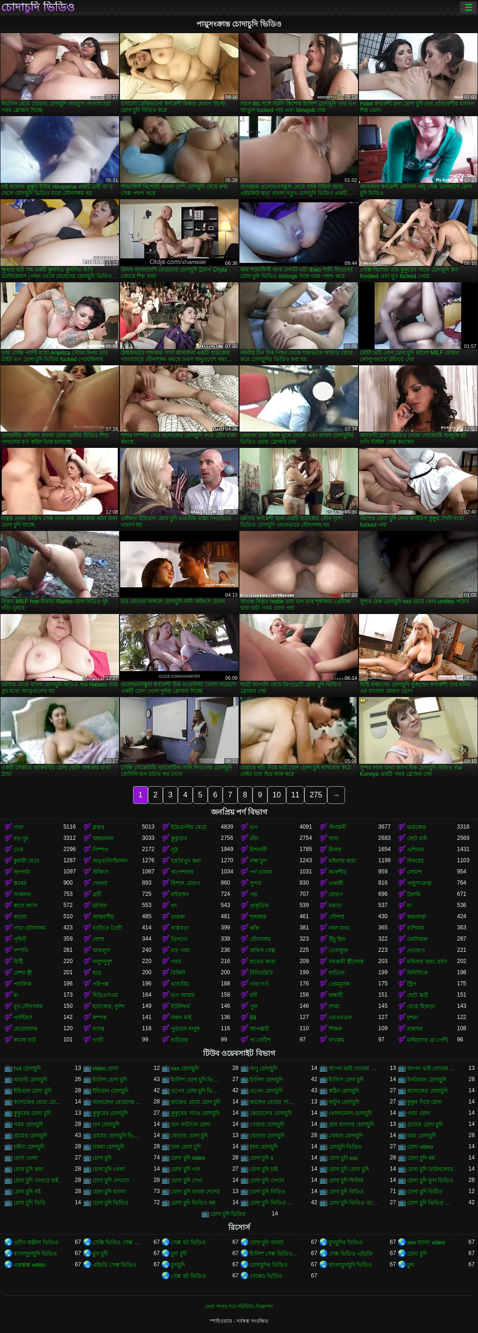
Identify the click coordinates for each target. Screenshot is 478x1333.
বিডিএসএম (105, 995)
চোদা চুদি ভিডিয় (228, 1214)
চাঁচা (254, 838)
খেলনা (99, 883)
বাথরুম (336, 1040)
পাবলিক (22, 984)
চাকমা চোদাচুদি (108, 1147)
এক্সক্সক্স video (29, 1265)
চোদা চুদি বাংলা (109, 1191)
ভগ (254, 827)
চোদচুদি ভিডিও (345, 1147)
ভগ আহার (182, 995)
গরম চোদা (418, 1113)
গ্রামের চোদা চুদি (425, 1124)
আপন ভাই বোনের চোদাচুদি (432, 1068)
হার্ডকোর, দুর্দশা (108, 1006)
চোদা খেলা (25, 1158)
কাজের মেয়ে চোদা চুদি (195, 1102)
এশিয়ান (415, 849)
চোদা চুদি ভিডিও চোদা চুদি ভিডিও (275, 1203)
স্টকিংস (100, 872)
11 (295, 795)
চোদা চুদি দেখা (186, 1180)
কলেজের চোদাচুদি (427, 1091)
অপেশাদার (182, 872)
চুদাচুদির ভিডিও (346, 1242)
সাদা (333, 838)
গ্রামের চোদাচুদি (30, 1135)
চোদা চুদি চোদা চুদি (349, 1169)
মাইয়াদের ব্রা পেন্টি (427, 1040)
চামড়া (335, 905)
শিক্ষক (335, 1029)
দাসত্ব (98, 1029)
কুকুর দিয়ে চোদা (424, 1102)
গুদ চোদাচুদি (106, 1124)
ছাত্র (96, 973)
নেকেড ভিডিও (266, 1276)
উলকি (414, 894)
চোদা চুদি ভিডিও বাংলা (432, 1203)
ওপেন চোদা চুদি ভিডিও (196, 1091)
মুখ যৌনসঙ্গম (28, 1006)
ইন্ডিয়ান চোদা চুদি (32, 1091)
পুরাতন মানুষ (185, 1029)
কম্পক (99, 1017)
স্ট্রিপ (411, 984)
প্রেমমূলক (339, 984)
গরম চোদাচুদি (28, 1124)
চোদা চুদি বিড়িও (267, 1191)
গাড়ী (97, 1040)
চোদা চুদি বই (27, 1191)
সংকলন (22, 894)
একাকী (336, 883)
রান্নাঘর (415, 1029)
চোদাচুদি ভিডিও (38, 7)
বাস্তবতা (180, 928)
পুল (254, 1006)
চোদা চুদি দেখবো (110, 1180)
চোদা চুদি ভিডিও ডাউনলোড (354, 1203)
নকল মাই (181, 1017)
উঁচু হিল (337, 939)
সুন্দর (255, 883)
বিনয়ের (415, 861)
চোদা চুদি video (188, 1158)
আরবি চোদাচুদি (30, 1079)
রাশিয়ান (415, 928)
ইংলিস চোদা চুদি (346, 1079)
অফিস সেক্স (262, 950)
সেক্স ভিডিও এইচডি (351, 1253)
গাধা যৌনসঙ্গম (30, 928)
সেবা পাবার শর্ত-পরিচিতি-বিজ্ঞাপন (239, 1306)
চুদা (410, 1265)
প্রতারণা (416, 950)
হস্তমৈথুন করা (185, 861)
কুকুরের (179, 838)
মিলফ (335, 849)
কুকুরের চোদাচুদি (110, 1113)
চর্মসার (99, 905)
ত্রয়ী (96, 894)
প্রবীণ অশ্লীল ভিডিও (36, 1242)
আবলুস (101, 950)
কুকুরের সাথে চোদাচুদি (195, 1113)
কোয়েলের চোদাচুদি (271, 1113)
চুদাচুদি (178, 1265)
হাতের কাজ (262, 961)
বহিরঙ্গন (180, 894)
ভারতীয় (180, 984)
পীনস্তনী (337, 827)
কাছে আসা (25, 905)
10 (277, 795)
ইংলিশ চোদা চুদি (109, 1079)
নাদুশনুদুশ (102, 961)
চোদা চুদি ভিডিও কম (193, 1203)
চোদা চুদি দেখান (267, 1180)
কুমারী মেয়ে (26, 861)
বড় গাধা (180, 950)
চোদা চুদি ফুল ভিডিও (430, 1180)
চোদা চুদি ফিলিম (346, 1180)
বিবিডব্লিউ (261, 973)
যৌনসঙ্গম (260, 939)
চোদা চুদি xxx (343, 1158)
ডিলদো (179, 939)
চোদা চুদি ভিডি (30, 1203)
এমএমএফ (340, 1017)
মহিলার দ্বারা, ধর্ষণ (427, 961)
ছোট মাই (416, 838)
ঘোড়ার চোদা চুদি (189, 1135)
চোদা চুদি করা (28, 1169)
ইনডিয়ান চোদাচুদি (426, 1079)
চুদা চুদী (100, 1253)
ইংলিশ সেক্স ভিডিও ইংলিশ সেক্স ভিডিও (275, 1253)
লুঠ (174, 849)
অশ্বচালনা (102, 838)
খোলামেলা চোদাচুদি (350, 1113)
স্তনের (20, 883)
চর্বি (253, 995)
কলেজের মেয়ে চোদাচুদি (38, 1102)
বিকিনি (178, 973)
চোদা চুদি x (262, 1158)
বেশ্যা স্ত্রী (23, 973)
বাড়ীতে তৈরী (107, 928)
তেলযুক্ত (338, 950)
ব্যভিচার (180, 1040)
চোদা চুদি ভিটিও (425, 1191)
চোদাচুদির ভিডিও (269, 1265)
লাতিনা (336, 973)
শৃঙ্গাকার (258, 917)
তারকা (178, 917)
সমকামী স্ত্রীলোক (346, 961)
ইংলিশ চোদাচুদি (266, 1079)
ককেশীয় (337, 872)
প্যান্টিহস (23, 1017)
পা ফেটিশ (260, 1040)
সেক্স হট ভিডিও (188, 1242)
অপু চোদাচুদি (263, 1068)
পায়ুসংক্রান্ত (419, 883)
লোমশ (414, 872)
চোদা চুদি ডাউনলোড (430, 1169)
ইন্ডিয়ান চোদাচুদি (110, 1091)
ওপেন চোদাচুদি (266, 1091)
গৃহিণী (20, 939)
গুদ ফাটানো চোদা (190, 1124)
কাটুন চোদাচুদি (344, 1102)
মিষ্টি (18, 961)
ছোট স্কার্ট (417, 995)
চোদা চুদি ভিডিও (110, 1203)
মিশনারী (258, 849)
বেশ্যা (98, 939)
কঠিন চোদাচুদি (344, 1091)
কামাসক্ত (416, 917)
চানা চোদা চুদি (186, 1147)
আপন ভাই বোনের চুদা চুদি (354, 1068)
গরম (176, 961)
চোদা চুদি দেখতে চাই (36, 1180)
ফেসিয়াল (417, 939)
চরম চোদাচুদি (421, 1135)
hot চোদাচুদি (27, 1068)
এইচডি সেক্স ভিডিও (114, 1265)
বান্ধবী (336, 995)
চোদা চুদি (102, 1158)
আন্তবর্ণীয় (103, 917)
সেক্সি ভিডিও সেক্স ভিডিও (117, 1242)
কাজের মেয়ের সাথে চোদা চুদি (275, 1102)
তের (18, 849)
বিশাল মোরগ (185, 883)
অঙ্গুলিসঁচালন (109, 861)
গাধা (18, 827)
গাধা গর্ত (259, 984)
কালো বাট (25, 1040)
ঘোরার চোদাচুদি (346, 1135)
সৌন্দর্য (336, 917)
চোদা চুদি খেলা (108, 1169)
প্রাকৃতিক (259, 905)
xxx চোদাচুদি (184, 1068)
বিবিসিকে (417, 973)
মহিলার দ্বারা (342, 861)
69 (253, 1017)
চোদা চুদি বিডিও (346, 1191)
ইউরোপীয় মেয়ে (188, 827)
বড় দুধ (21, 838)
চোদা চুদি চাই (264, 1169)
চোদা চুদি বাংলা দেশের (195, 1191)
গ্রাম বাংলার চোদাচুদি (351, 1124)
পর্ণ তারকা (261, 872)
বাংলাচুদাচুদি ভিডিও (35, 1253)
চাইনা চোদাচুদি (29, 1147)
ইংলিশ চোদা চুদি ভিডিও (196, 1079)
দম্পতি (21, 950)
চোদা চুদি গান (185, 1169)
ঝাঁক (254, 928)
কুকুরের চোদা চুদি (32, 1113)
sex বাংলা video (426, 1242)
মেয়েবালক (25, 1029)
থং (174, 905)
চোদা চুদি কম (421, 1158)
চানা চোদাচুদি (264, 1147)
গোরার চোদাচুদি (267, 1124)
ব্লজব (98, 827)
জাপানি (22, 872)
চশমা (334, 1006)
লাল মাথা (339, 928)
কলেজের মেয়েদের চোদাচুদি (117, 1102)
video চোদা (105, 1068)
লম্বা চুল (258, 861)
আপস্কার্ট (259, 1029)
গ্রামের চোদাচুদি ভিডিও (117, 1135)
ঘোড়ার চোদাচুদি (267, 1135)
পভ (254, 894)
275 (315, 795)
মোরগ (336, 894)
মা (409, 905)
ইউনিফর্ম (180, 1006)
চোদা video (420, 1147)
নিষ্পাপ (100, 849)
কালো (20, 917)
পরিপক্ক (100, 984)
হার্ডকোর (416, 827)
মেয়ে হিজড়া (421, 1006)
